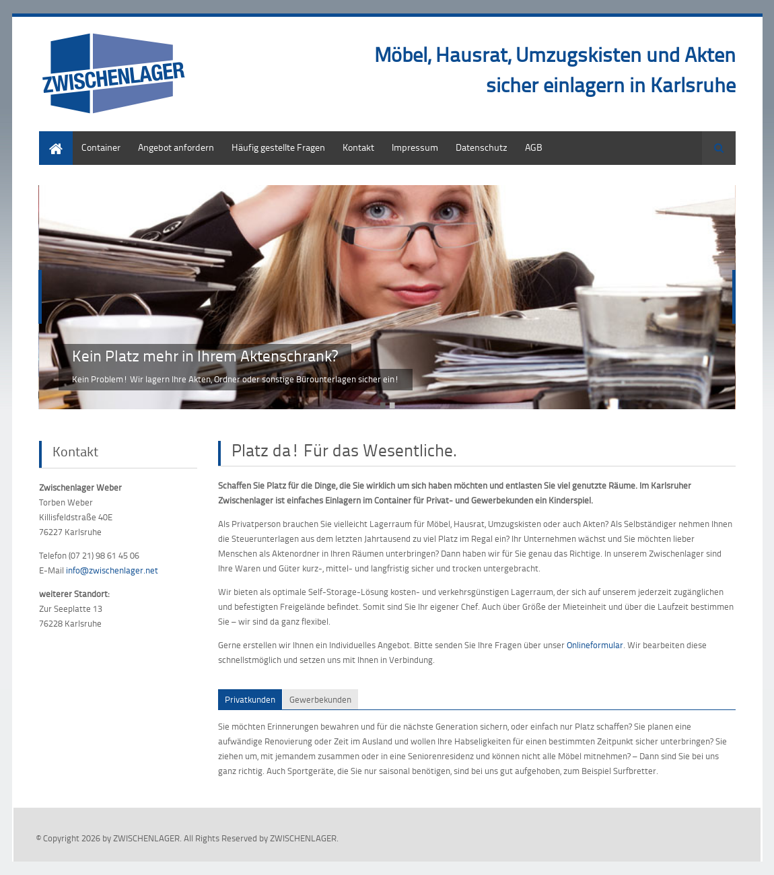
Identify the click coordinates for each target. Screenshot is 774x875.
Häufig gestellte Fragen (278, 147)
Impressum (415, 147)
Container (100, 147)
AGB (533, 147)
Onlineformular (595, 645)
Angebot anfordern (176, 147)
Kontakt (358, 147)
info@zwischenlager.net (112, 570)
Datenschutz (481, 147)
